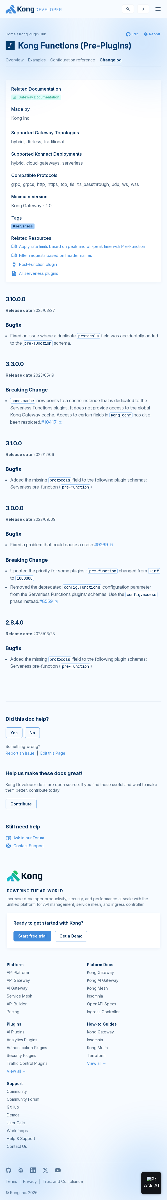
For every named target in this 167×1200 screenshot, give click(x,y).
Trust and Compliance (63, 1181)
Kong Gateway (100, 972)
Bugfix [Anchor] (13, 325)
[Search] (128, 8)
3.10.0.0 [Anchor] (15, 299)
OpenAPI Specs (101, 1003)
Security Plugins (21, 1055)
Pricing (13, 1011)
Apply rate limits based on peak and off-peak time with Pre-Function (82, 246)
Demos (13, 1115)
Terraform (96, 1055)
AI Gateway (17, 988)
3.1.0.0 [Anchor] (14, 443)
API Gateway (18, 980)
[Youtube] (58, 1170)
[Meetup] (21, 1170)
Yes (14, 732)
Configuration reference (72, 59)
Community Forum (23, 1099)
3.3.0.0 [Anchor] (15, 364)
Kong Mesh (97, 988)
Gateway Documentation (36, 97)
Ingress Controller (103, 1011)
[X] (45, 1170)
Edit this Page (52, 753)
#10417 (49, 422)
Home (11, 34)
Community (17, 1091)
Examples (37, 59)
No (32, 732)
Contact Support (25, 846)
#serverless (23, 226)
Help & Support (21, 1138)
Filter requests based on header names (55, 255)
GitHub (13, 1107)
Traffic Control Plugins (27, 1063)
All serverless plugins (38, 273)
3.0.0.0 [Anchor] (15, 508)
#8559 (46, 601)
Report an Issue (20, 753)
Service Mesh (19, 996)
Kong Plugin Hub (32, 34)
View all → (16, 1071)
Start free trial (32, 936)
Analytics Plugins (22, 1039)
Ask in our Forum (25, 838)
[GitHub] (8, 1170)
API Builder (17, 1003)
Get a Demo (71, 936)
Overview (15, 59)
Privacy (30, 1181)
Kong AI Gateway (102, 980)
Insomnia (95, 996)
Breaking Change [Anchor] (27, 390)
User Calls (16, 1122)
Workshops (17, 1130)
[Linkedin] (33, 1170)
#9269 (101, 544)
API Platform (18, 972)
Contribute (21, 803)
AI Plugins (15, 1031)
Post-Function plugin (38, 264)
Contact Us (17, 1146)
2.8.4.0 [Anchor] (15, 622)
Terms (11, 1181)
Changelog (111, 59)
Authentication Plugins (27, 1047)
